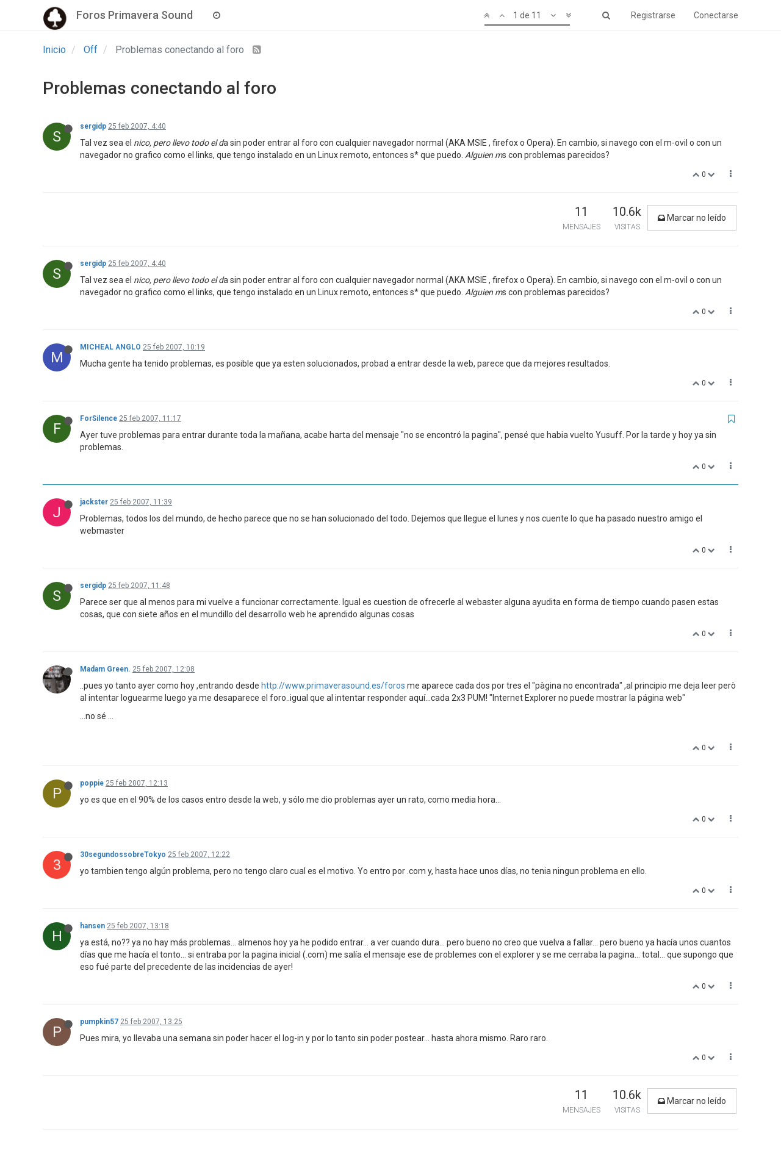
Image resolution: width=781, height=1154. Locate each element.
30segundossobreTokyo (123, 854)
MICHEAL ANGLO (110, 347)
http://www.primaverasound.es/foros (333, 685)
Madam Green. (105, 669)
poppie (92, 783)
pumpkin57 (99, 1021)
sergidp (93, 126)
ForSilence (98, 418)
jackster (94, 502)
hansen (92, 926)
